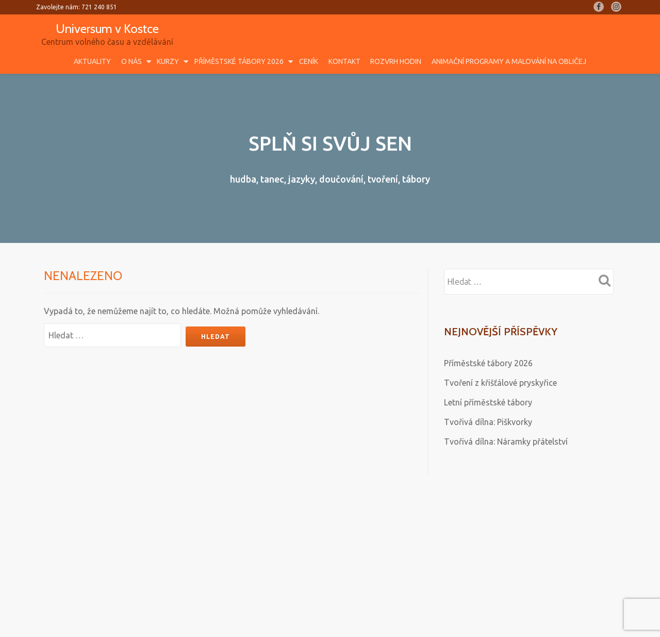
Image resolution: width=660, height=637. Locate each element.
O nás (131, 61)
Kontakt (344, 61)
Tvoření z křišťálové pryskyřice (500, 382)
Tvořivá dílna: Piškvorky (488, 422)
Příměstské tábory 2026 (239, 61)
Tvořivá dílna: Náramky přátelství (506, 441)
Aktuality (92, 61)
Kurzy (168, 61)
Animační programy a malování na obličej (509, 61)
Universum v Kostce (107, 28)
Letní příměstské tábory (488, 402)
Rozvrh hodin (395, 61)
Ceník (308, 61)
